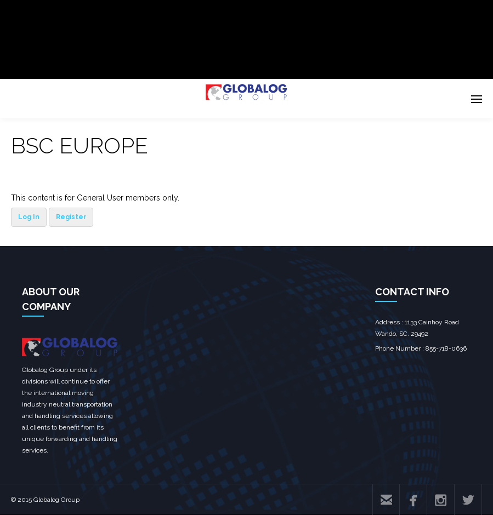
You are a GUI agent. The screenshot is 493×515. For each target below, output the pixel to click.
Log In (28, 217)
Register (71, 217)
